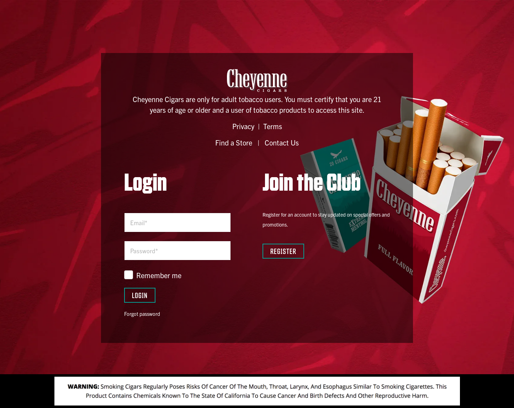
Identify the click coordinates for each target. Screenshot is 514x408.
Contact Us (282, 142)
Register (283, 251)
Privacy (243, 126)
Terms (272, 126)
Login (140, 295)
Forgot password (142, 314)
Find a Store (233, 142)
